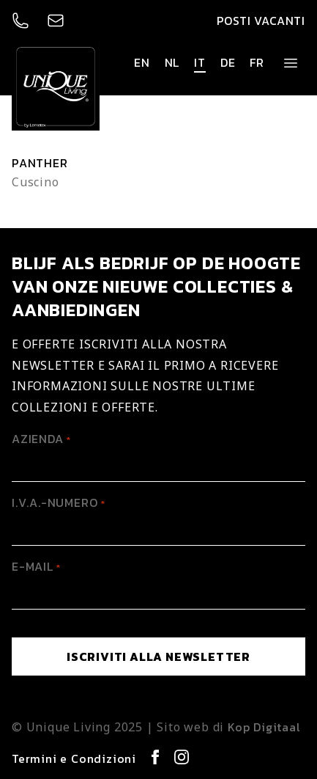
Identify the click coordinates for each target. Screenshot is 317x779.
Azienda (41, 438)
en (142, 62)
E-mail (36, 566)
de (228, 62)
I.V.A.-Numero (58, 502)
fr (257, 62)
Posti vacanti (261, 20)
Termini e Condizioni (74, 758)
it (200, 62)
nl (172, 62)
